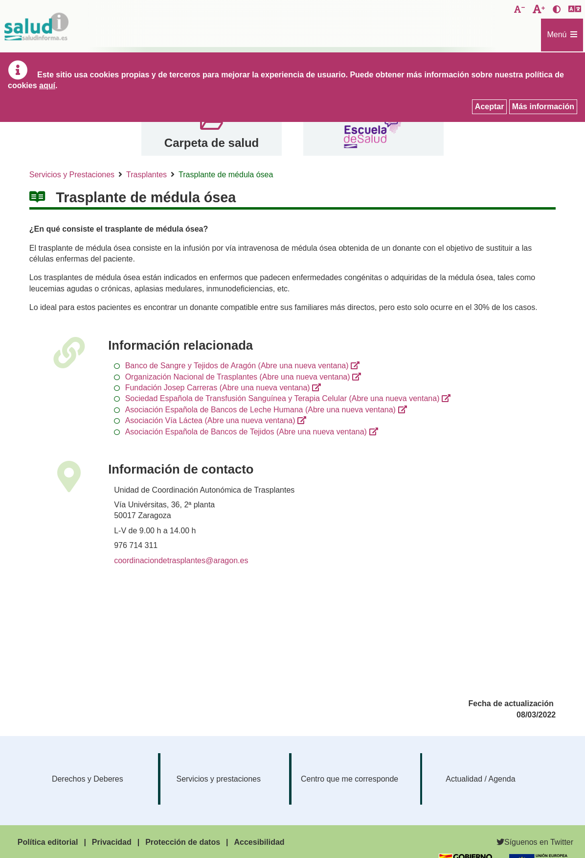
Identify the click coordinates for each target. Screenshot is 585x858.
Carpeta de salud (211, 142)
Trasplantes (146, 174)
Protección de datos (182, 842)
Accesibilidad (259, 842)
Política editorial (48, 842)
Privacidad (112, 842)
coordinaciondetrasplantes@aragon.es (181, 560)
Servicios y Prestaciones (71, 174)
